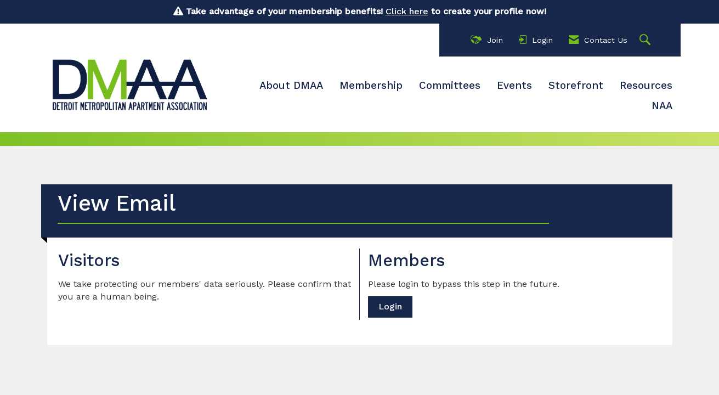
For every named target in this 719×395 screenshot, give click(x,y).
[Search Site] (646, 40)
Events (514, 86)
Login (390, 306)
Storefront (575, 86)
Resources (646, 86)
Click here (407, 11)
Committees (449, 86)
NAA (662, 106)
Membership (371, 86)
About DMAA (291, 86)
